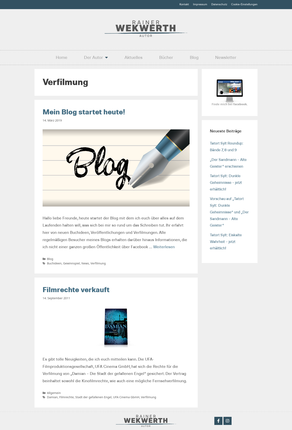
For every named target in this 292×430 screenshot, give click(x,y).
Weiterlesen (164, 247)
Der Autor (96, 57)
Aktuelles (134, 57)
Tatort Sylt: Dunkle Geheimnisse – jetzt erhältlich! (226, 182)
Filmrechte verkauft (76, 290)
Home (61, 57)
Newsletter (225, 57)
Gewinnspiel (71, 263)
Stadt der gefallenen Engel (93, 397)
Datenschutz (219, 4)
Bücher (166, 57)
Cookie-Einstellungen (244, 4)
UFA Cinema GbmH (126, 397)
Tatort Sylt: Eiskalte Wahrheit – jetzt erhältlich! (226, 241)
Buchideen (54, 263)
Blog (194, 57)
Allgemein (54, 393)
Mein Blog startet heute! (84, 112)
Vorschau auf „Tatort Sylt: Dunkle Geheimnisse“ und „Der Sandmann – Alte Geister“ (229, 212)
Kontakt (184, 4)
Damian (52, 397)
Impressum (200, 4)
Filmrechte (66, 397)
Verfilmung (98, 263)
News (85, 263)
